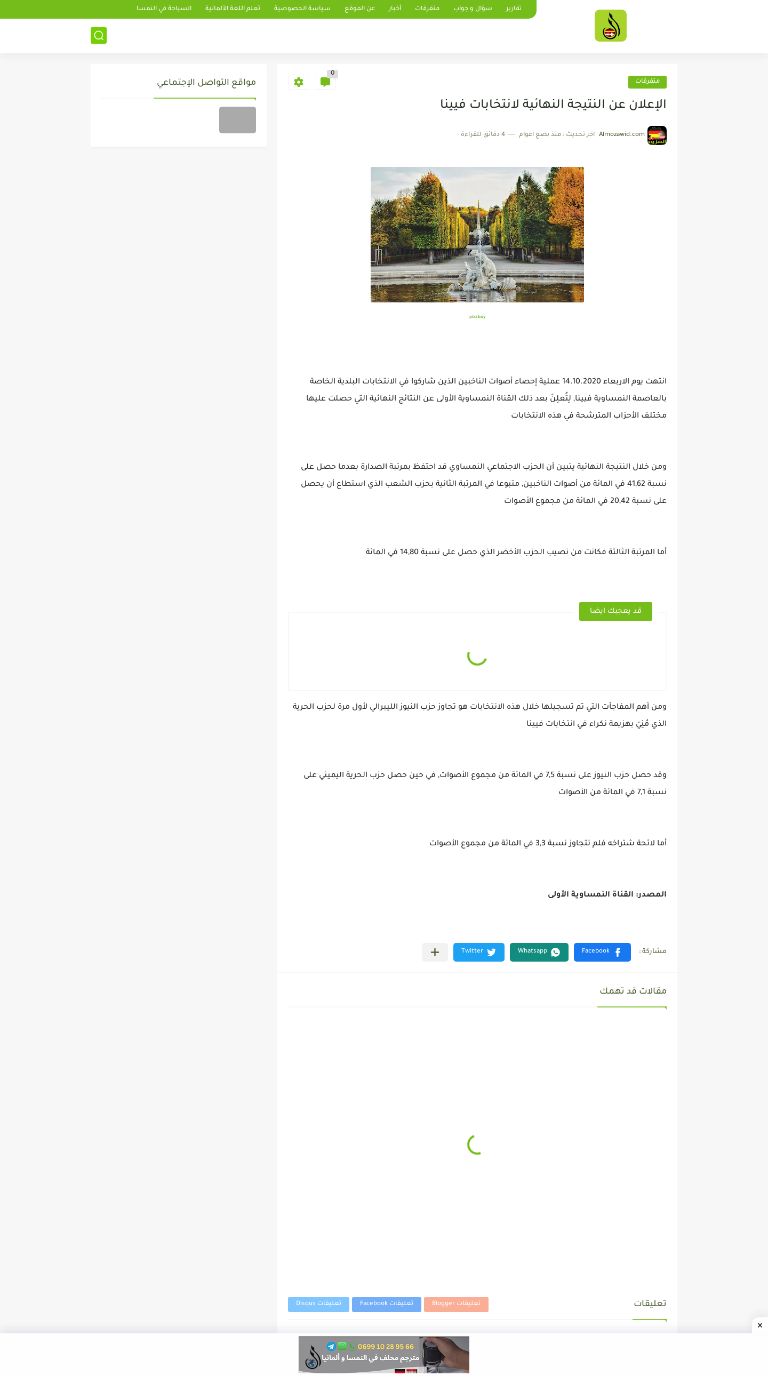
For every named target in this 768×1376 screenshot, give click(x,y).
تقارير (514, 9)
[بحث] (99, 35)
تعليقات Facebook (386, 1304)
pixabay (477, 317)
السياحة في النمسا (164, 9)
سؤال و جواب (472, 9)
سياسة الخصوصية (302, 9)
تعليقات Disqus (318, 1304)
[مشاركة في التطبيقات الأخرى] (435, 952)
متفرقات (427, 9)
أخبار (395, 9)
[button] (602, 952)
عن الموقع (360, 9)
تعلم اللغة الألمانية (232, 9)
